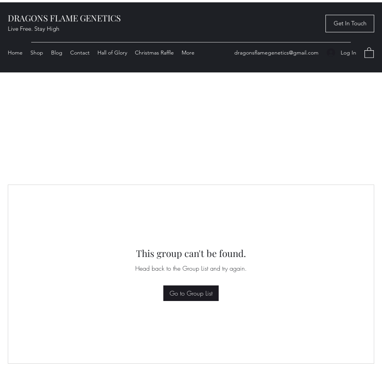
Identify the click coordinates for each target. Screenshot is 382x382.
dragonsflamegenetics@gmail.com (276, 52)
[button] (349, 23)
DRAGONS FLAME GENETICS (64, 18)
